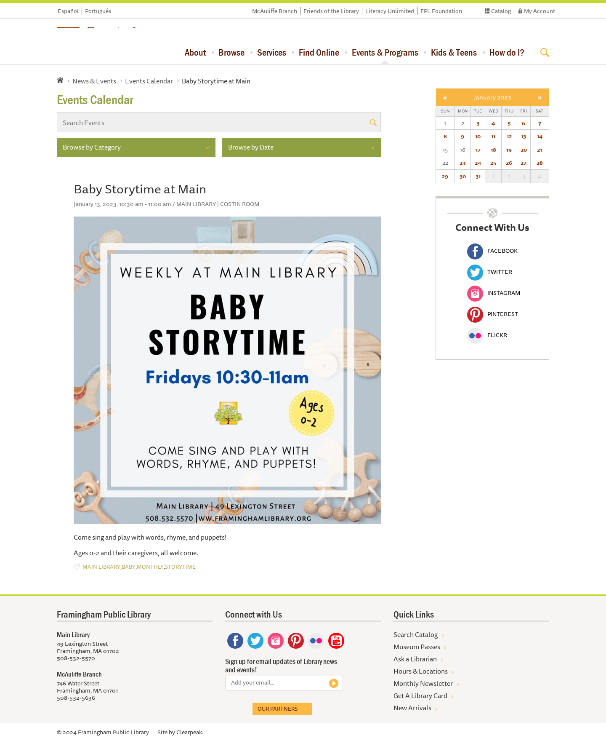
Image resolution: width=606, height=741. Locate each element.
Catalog (501, 11)
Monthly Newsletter (423, 683)
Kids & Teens (454, 52)
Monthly (150, 567)
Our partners (278, 708)
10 (478, 136)
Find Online (319, 52)
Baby (129, 567)
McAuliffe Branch (274, 11)
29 (445, 176)
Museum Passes (416, 646)
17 (478, 149)
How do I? (506, 52)
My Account (539, 11)
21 (539, 149)
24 (478, 162)
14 (539, 136)
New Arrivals (412, 708)
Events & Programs (385, 52)
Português (98, 11)
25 (493, 162)
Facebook (492, 250)
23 (462, 162)
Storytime (180, 567)
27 (523, 162)
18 (493, 149)
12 (509, 136)
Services (271, 52)
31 (478, 176)
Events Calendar (149, 81)
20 (524, 149)
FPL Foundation (441, 11)
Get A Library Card (420, 695)
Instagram (493, 292)
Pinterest (492, 313)
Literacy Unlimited (389, 11)
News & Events (94, 81)
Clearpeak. (189, 732)
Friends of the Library (331, 11)
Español (68, 11)
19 (509, 149)
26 (509, 162)
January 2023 (492, 97)
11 (493, 136)
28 (540, 162)
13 (523, 136)
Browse (231, 52)
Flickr (487, 335)
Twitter (489, 271)
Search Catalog (415, 634)
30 (463, 176)
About (195, 52)
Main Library (101, 567)
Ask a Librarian (415, 659)
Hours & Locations (420, 671)
